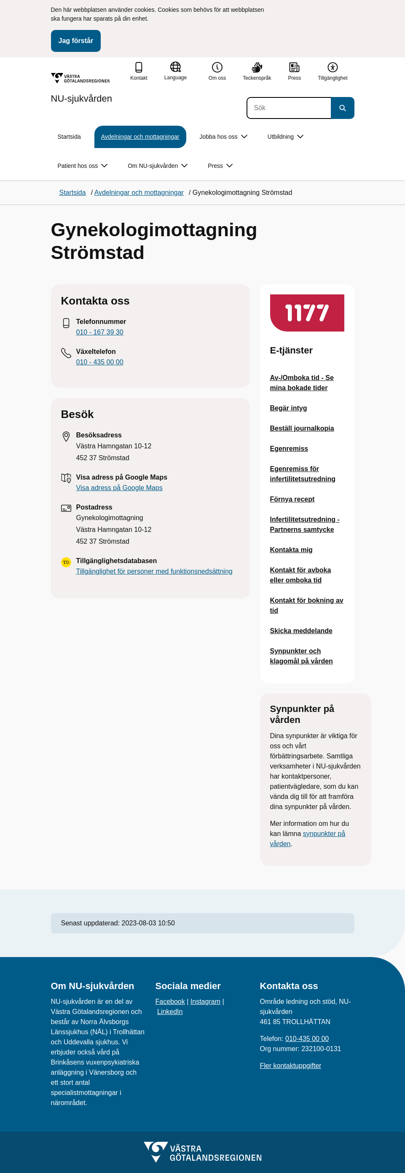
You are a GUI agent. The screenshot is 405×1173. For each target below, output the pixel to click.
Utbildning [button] (285, 136)
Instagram (205, 1001)
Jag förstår (76, 40)
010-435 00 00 (307, 1038)
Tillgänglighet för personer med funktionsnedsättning (154, 571)
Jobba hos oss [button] (223, 136)
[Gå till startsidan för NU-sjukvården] (82, 88)
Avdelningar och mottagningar (140, 136)
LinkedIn (170, 1011)
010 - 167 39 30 (99, 332)
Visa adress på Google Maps (119, 487)
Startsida (69, 136)
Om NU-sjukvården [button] (158, 166)
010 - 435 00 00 (99, 362)
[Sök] (289, 108)
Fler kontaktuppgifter (291, 1065)
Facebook (170, 1001)
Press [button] (220, 166)
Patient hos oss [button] (83, 166)
